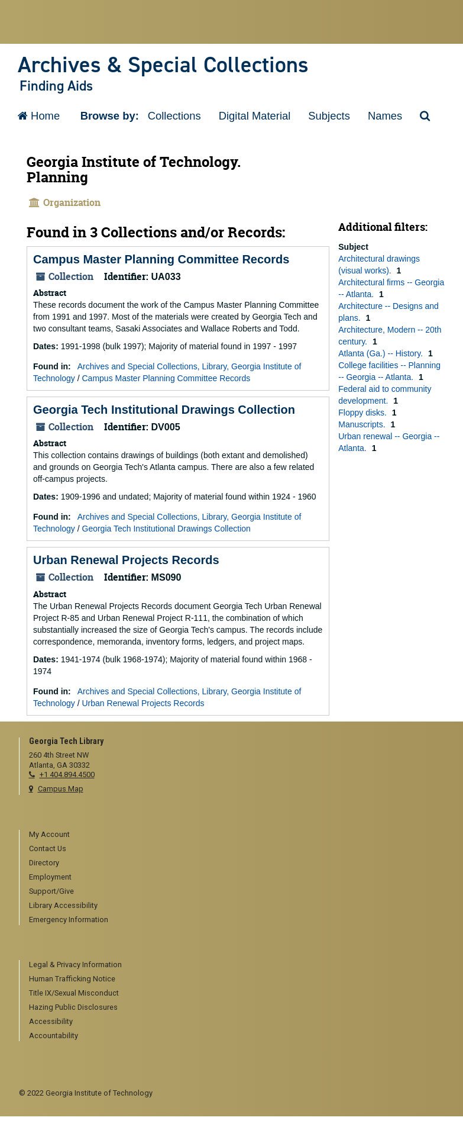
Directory (44, 862)
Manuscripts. (362, 424)
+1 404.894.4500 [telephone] (67, 774)
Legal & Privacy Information (75, 964)
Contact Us (47, 848)
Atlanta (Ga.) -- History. (381, 353)
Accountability (53, 1035)
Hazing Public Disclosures (73, 1007)
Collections (174, 116)
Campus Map (60, 788)
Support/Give (51, 891)
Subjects (329, 116)
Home (39, 116)
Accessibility (51, 1021)
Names (385, 116)
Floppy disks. (363, 412)
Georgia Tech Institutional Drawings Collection (164, 409)
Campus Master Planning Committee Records (161, 259)
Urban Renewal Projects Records (126, 559)
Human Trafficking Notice (72, 978)
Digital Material (255, 116)
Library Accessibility (63, 905)
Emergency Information (68, 919)
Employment (50, 876)
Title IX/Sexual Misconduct (74, 992)
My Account (49, 834)
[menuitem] (237, 835)
